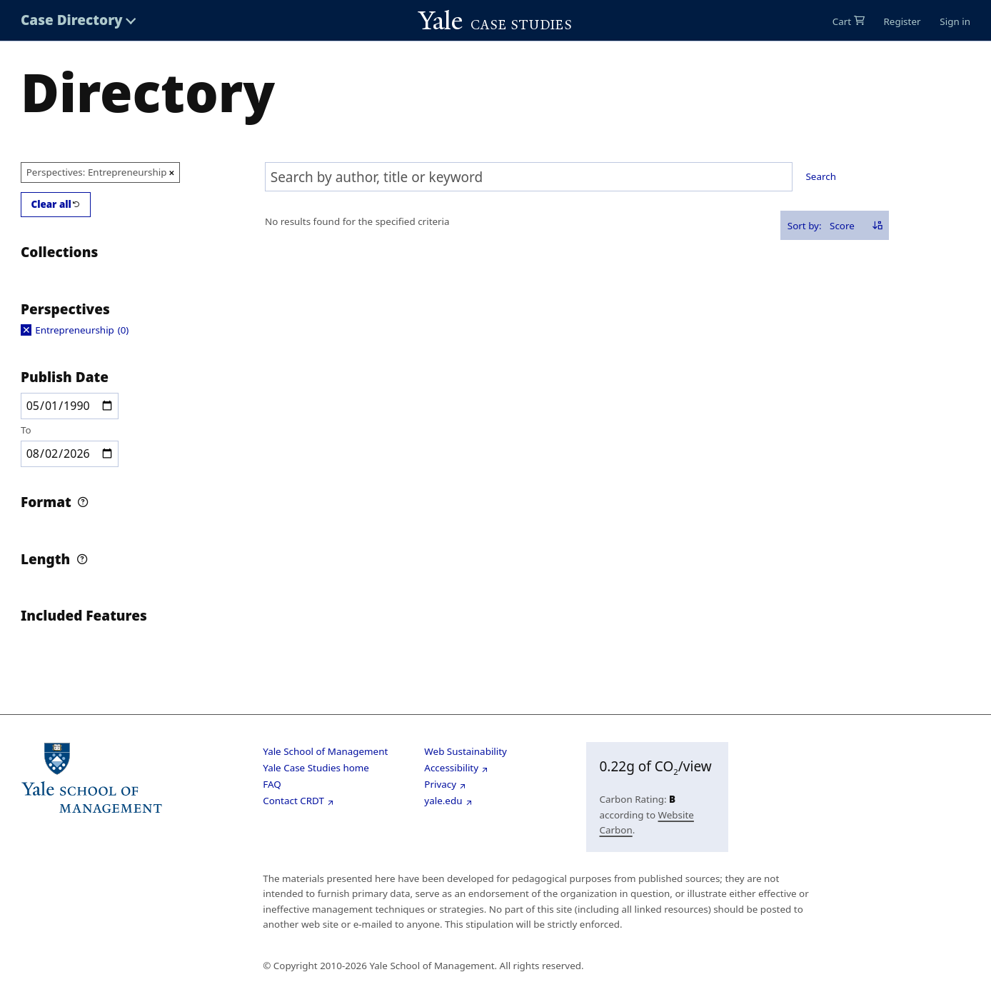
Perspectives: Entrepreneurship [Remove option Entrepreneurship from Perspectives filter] (96, 172)
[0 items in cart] (848, 21)
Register (901, 21)
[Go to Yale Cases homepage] (495, 20)
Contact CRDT (293, 800)
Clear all (51, 204)
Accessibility (451, 767)
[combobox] (529, 176)
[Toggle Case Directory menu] (78, 20)
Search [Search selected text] (821, 176)
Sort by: (805, 225)
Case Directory (72, 20)
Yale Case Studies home (316, 767)
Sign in (955, 21)
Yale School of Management (325, 751)
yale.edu (443, 800)
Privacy (440, 784)
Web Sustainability (465, 751)
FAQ (272, 784)
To (26, 430)
